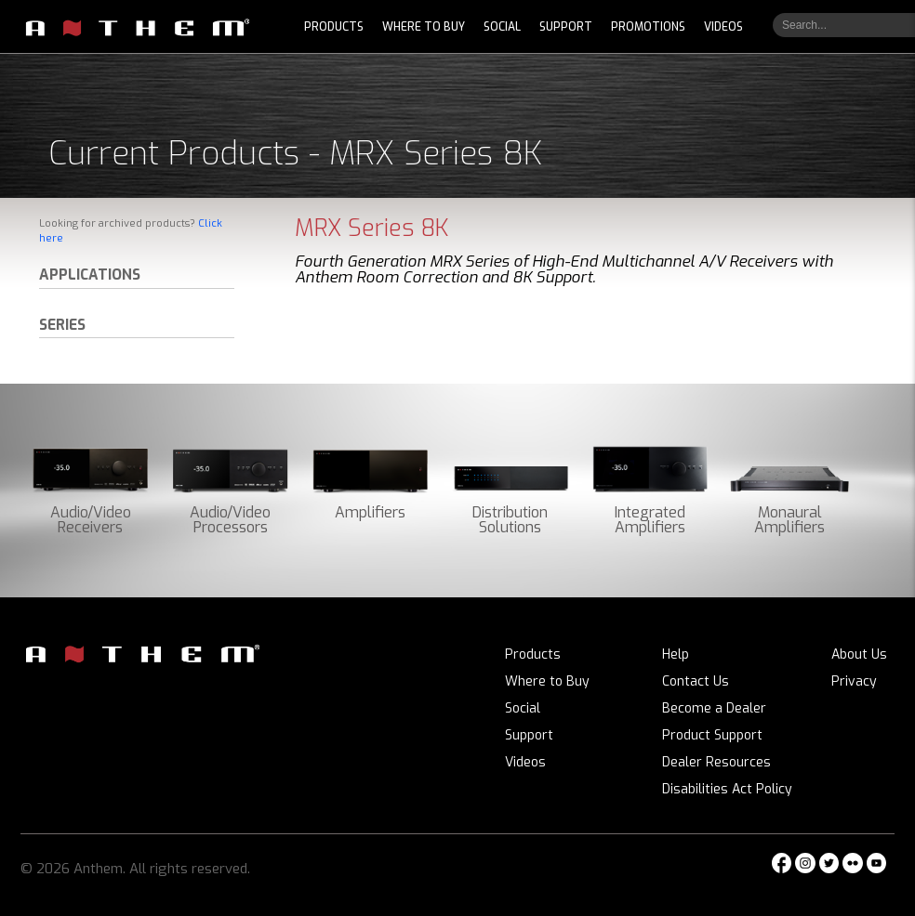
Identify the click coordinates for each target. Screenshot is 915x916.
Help (675, 654)
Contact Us (695, 681)
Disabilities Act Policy (727, 789)
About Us (859, 654)
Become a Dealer (714, 708)
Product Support (712, 735)
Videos (525, 762)
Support (529, 735)
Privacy (854, 681)
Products (533, 654)
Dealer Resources (716, 762)
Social (522, 708)
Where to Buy (547, 681)
